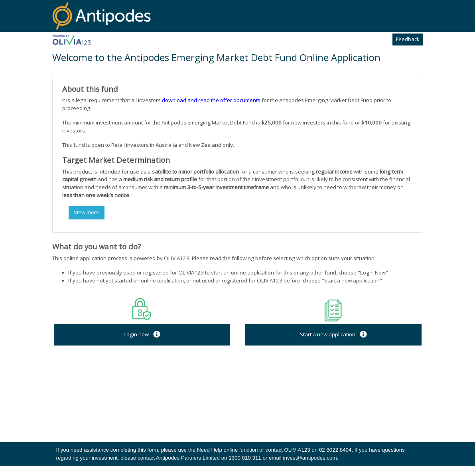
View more (86, 212)
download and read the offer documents (211, 100)
